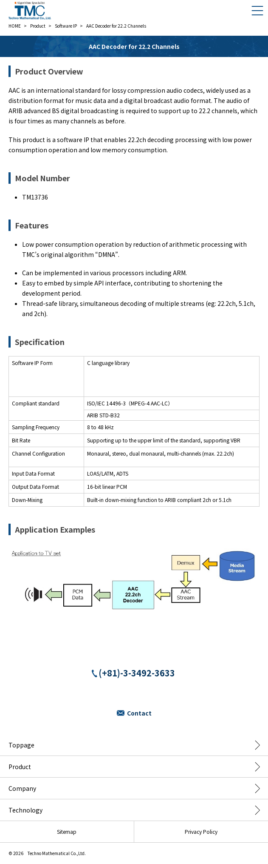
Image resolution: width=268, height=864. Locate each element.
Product (19, 766)
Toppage (21, 745)
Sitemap (66, 831)
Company (22, 788)
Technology (25, 810)
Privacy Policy (201, 831)
